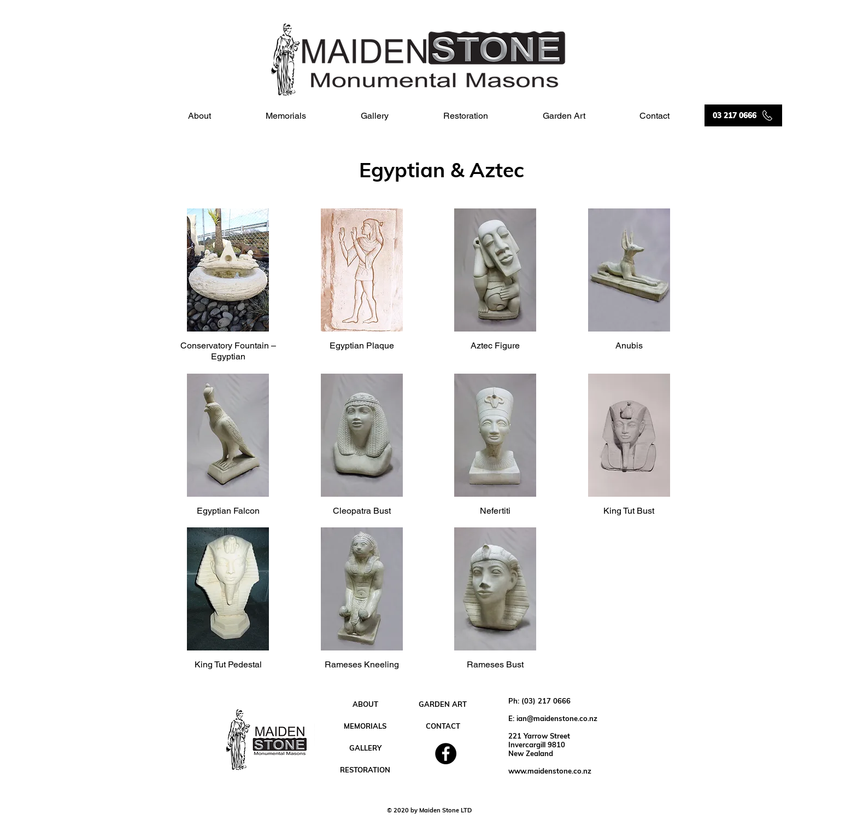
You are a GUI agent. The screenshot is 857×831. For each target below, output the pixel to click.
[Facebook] (445, 753)
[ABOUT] (365, 704)
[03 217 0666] (743, 115)
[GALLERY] (365, 748)
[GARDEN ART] (443, 704)
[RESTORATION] (365, 770)
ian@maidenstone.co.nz (556, 718)
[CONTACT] (443, 726)
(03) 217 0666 (546, 700)
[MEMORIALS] (365, 726)
